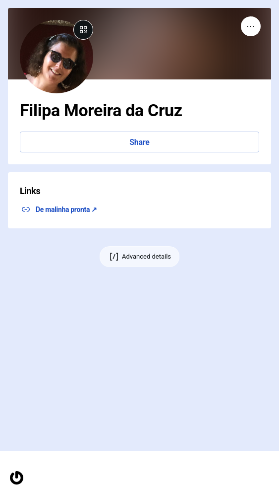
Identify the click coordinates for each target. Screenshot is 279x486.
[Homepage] (16, 478)
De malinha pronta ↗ (66, 209)
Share (139, 142)
